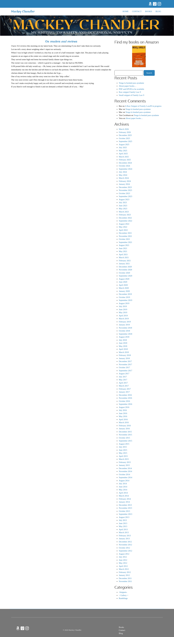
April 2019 (123, 315)
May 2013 (123, 526)
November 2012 (125, 545)
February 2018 (125, 355)
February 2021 (125, 260)
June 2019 (123, 309)
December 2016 (125, 395)
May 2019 (123, 312)
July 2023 (123, 202)
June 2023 (123, 206)
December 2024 (125, 163)
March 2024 (124, 178)
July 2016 (123, 410)
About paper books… (127, 86)
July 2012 (123, 557)
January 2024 (124, 184)
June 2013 (123, 523)
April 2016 (123, 419)
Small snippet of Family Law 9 (131, 95)
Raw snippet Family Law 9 (130, 92)
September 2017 (125, 370)
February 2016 (125, 425)
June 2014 (123, 487)
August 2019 (124, 303)
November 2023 (125, 190)
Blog (158, 11)
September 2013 (125, 514)
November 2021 (125, 236)
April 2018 (123, 349)
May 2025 (123, 151)
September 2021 (125, 242)
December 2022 (125, 218)
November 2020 (125, 270)
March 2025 (124, 157)
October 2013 (124, 511)
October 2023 (124, 193)
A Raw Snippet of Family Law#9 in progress (143, 106)
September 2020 (125, 276)
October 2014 (124, 474)
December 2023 (125, 187)
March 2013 (124, 532)
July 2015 (123, 447)
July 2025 (123, 147)
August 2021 (124, 245)
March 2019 (124, 318)
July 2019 (123, 306)
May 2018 (123, 346)
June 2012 (123, 560)
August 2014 (124, 480)
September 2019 (125, 300)
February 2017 (125, 389)
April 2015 (123, 456)
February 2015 (125, 462)
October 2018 (124, 331)
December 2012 (125, 542)
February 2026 (125, 132)
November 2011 (125, 581)
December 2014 (125, 468)
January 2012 (124, 575)
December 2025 (125, 135)
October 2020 (124, 273)
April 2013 (123, 529)
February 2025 (125, 160)
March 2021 (124, 257)
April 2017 (123, 383)
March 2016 (124, 422)
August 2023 (124, 199)
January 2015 (124, 465)
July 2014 (123, 483)
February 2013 (125, 535)
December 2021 (125, 233)
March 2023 (124, 212)
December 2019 (125, 294)
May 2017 (123, 380)
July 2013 (123, 520)
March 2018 (124, 352)
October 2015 (124, 438)
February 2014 (125, 499)
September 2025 (125, 141)
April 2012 (123, 566)
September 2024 (125, 169)
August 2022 (124, 224)
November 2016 (125, 398)
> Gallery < (123, 595)
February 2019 (125, 322)
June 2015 (123, 450)
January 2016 (124, 428)
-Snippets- (123, 592)
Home (125, 11)
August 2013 (124, 517)
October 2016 (124, 401)
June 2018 (123, 343)
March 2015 (124, 459)
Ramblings (123, 598)
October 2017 (124, 367)
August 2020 (124, 279)
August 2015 (124, 444)
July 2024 (123, 172)
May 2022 (123, 227)
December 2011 (125, 578)
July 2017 (123, 377)
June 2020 (123, 282)
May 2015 (123, 453)
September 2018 (125, 334)
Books (148, 11)
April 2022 (123, 230)
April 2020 (123, 285)
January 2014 (124, 502)
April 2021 (123, 254)
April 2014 (123, 493)
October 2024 (124, 166)
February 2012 (125, 572)
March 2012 (124, 569)
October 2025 (124, 138)
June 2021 (123, 248)
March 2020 (124, 288)
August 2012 (124, 554)
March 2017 (124, 386)
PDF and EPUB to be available (131, 89)
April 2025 (123, 153)
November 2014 (125, 471)
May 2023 (123, 208)
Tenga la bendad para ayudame (131, 83)
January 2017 (124, 392)
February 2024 (125, 181)
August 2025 (124, 144)
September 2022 (125, 221)
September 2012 (125, 551)
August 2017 (124, 373)
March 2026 (124, 129)
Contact (137, 11)
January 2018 (124, 358)
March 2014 (124, 496)
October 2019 (124, 297)
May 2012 (123, 563)
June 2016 (123, 413)
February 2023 (125, 215)
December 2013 (125, 505)
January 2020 (124, 291)
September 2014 (125, 477)
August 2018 (124, 337)
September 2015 (125, 441)
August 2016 (124, 407)
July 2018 (123, 340)
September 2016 (125, 404)
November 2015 (125, 435)
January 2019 (124, 325)
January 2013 (124, 538)
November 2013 (125, 508)
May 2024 (123, 175)
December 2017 (125, 361)
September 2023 (125, 196)
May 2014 (123, 490)
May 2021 (123, 251)
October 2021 (124, 239)
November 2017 (125, 364)
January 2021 (124, 263)
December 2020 (125, 267)
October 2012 (124, 548)
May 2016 (123, 416)
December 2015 (125, 432)
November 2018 (125, 328)
